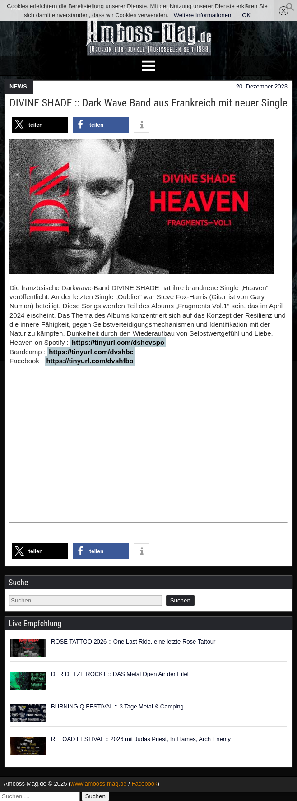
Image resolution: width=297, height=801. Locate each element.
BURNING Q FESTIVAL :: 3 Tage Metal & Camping (117, 706)
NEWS (18, 86)
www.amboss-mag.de (98, 783)
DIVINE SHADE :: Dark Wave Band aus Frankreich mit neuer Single (148, 103)
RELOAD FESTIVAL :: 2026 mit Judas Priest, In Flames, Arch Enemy (141, 739)
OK (246, 15)
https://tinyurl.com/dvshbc (91, 352)
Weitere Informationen (203, 15)
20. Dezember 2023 (262, 86)
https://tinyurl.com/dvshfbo (89, 361)
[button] (290, 9)
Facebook (144, 783)
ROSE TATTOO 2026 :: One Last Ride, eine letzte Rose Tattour (133, 641)
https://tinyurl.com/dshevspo (118, 342)
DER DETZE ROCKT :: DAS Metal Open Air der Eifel (120, 674)
